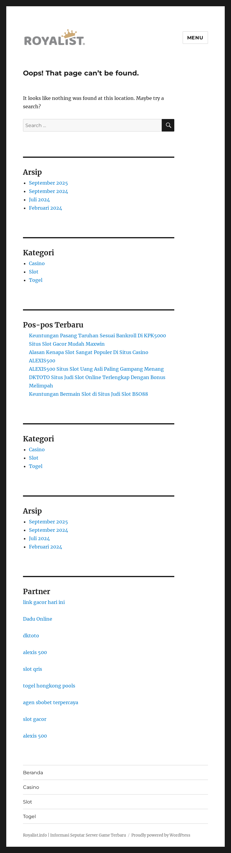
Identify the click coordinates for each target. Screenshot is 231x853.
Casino (37, 263)
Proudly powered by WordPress (160, 835)
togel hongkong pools (49, 686)
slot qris (32, 669)
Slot (33, 272)
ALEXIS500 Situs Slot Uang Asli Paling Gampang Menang (96, 369)
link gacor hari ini (44, 602)
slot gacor (34, 719)
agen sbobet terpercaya (50, 702)
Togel (35, 280)
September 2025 (48, 183)
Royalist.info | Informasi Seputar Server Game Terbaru (74, 835)
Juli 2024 (39, 200)
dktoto (31, 636)
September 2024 (48, 191)
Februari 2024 (45, 208)
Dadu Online (37, 619)
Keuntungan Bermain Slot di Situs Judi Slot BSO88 (88, 394)
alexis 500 (35, 652)
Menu (195, 38)
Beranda (33, 772)
